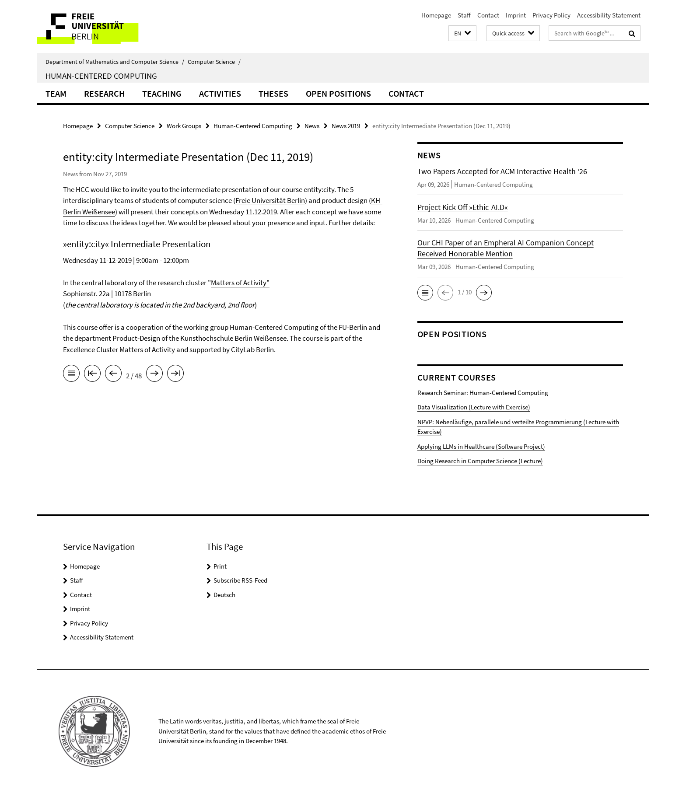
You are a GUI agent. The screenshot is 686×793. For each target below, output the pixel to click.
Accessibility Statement (608, 15)
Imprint (516, 15)
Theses (273, 93)
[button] (462, 33)
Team (56, 93)
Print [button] (220, 566)
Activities (220, 93)
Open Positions (338, 93)
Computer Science (214, 62)
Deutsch (224, 594)
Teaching (162, 93)
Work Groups (184, 126)
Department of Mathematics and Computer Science (115, 62)
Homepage (436, 15)
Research (104, 93)
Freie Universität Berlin (270, 200)
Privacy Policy (551, 15)
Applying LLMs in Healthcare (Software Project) (481, 446)
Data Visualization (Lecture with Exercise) (473, 407)
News (311, 126)
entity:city (319, 189)
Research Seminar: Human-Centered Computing (482, 392)
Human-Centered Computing (101, 75)
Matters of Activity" (240, 282)
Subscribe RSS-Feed (240, 580)
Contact (488, 15)
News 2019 (346, 126)
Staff (464, 15)
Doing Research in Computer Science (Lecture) (480, 461)
